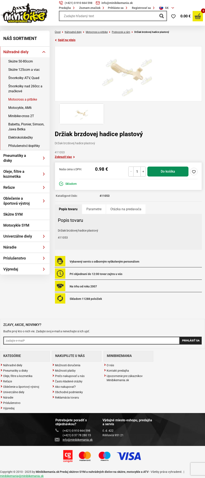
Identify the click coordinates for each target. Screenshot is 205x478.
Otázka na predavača (125, 209)
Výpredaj (10, 269)
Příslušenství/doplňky (24, 146)
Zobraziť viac (65, 157)
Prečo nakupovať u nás (68, 376)
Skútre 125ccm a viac (24, 70)
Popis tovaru (68, 209)
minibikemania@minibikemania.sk (22, 476)
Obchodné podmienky (67, 392)
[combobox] (167, 8)
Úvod (58, 32)
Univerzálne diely (17, 236)
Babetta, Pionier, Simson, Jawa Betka (26, 126)
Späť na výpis (65, 40)
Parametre (93, 209)
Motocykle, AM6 (20, 108)
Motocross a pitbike (22, 99)
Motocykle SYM (16, 225)
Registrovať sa (144, 8)
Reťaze (9, 187)
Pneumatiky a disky (14, 158)
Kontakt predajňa (116, 370)
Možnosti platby (64, 370)
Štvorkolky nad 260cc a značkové (25, 88)
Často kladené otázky (67, 381)
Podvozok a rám (121, 32)
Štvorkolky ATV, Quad (23, 78)
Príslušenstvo (14, 258)
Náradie (10, 247)
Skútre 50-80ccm (20, 61)
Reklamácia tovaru (65, 397)
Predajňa (67, 8)
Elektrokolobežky (20, 137)
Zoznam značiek (92, 8)
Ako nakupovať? (64, 386)
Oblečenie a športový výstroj (19, 386)
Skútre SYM (13, 214)
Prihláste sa (118, 8)
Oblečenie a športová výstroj (16, 200)
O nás (109, 365)
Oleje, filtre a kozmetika (13, 174)
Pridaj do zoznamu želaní (194, 171)
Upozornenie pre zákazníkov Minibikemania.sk (123, 378)
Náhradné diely (16, 52)
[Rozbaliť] (44, 52)
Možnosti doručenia (66, 365)
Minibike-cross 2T (21, 116)
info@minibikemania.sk (74, 439)
